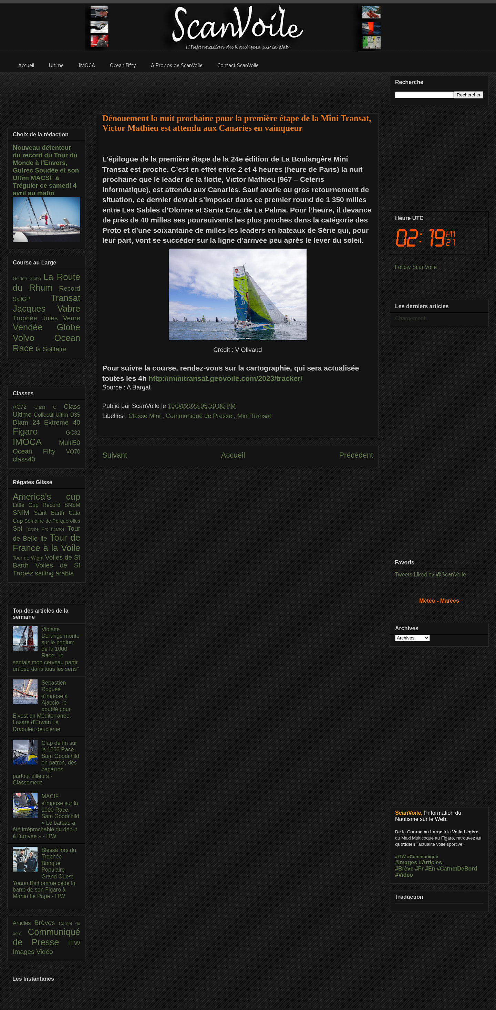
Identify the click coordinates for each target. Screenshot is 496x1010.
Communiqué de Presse (200, 416)
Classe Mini (145, 416)
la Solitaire (51, 349)
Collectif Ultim (52, 415)
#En (430, 869)
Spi (19, 528)
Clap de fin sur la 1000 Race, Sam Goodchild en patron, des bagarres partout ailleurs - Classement (46, 762)
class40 (24, 459)
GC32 (73, 433)
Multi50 (69, 442)
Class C (49, 407)
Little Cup (28, 505)
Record (69, 288)
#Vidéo (404, 875)
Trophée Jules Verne (46, 318)
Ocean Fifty (39, 451)
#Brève (404, 869)
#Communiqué (422, 856)
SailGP (32, 299)
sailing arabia (54, 573)
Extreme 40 (62, 422)
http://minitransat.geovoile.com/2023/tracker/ (226, 378)
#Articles (430, 862)
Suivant (114, 455)
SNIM (23, 512)
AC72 (23, 407)
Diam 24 (28, 422)
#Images (406, 862)
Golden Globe (28, 278)
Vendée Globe (46, 327)
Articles (23, 923)
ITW (74, 943)
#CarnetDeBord (457, 869)
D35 (75, 415)
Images (24, 951)
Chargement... (412, 318)
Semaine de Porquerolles (52, 521)
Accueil (233, 455)
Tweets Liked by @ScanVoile (430, 574)
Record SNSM (61, 505)
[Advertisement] (237, 88)
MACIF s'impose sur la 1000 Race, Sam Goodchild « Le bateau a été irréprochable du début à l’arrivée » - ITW (46, 816)
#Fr (419, 869)
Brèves (46, 922)
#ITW (400, 856)
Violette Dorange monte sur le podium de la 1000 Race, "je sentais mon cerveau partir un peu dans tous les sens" (46, 649)
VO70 (73, 452)
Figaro (39, 431)
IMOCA (36, 442)
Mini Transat (254, 416)
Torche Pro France (46, 529)
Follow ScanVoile (416, 267)
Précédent (356, 455)
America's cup (46, 496)
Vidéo (44, 951)
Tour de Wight (29, 558)
